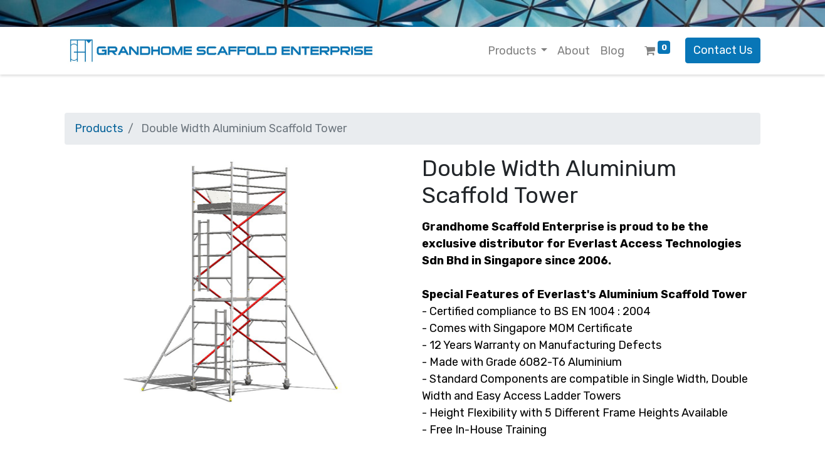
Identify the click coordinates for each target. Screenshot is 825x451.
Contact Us (722, 50)
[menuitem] (573, 51)
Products (99, 128)
